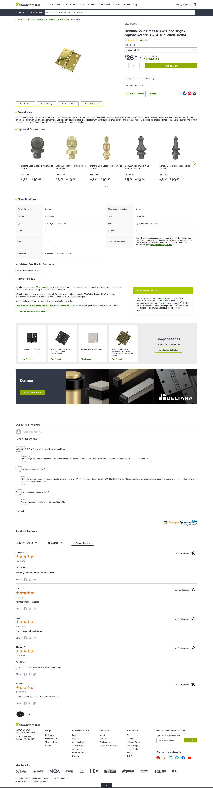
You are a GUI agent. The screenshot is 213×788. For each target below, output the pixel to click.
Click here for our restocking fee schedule (34, 305)
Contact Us (77, 749)
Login (178, 5)
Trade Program (133, 746)
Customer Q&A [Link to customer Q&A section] (68, 104)
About (102, 735)
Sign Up (186, 5)
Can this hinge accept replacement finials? (32, 492)
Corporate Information (109, 746)
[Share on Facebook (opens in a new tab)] (25, 580)
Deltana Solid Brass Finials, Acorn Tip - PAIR (71, 167)
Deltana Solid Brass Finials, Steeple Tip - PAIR (175, 167)
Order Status (78, 752)
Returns (75, 756)
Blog (129, 735)
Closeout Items (51, 742)
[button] (22, 461)
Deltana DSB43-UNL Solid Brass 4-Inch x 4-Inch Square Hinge (40, 449)
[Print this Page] (194, 93)
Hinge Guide (132, 749)
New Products (51, 739)
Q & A (129, 756)
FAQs (129, 752)
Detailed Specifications (30, 270)
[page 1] (20, 714)
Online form (161, 298)
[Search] (120, 12)
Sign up (190, 740)
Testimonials (105, 742)
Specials (48, 746)
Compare (152, 94)
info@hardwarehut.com (26, 732)
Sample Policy (78, 746)
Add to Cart (171, 65)
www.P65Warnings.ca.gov (161, 244)
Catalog (130, 739)
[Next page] (39, 714)
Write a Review (82, 543)
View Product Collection (168, 350)
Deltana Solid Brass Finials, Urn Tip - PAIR (106, 167)
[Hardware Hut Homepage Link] (28, 4)
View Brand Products (32, 392)
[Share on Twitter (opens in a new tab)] (30, 580)
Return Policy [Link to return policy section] (46, 104)
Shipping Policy (78, 742)
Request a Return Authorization (32, 311)
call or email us (67, 305)
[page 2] (29, 714)
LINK (62, 502)
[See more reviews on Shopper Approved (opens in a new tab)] (34, 580)
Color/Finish (130, 45)
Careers (103, 739)
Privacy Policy (21, 781)
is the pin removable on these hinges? (30, 469)
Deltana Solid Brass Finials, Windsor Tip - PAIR (137, 167)
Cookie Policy (33, 781)
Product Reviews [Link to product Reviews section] (91, 104)
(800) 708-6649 (36, 12)
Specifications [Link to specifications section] (25, 104)
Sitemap (42, 781)
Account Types (133, 742)
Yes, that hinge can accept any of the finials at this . (43, 502)
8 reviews (144, 40)
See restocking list (45, 287)
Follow (18, 452)
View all (21, 511)
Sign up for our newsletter (168, 736)
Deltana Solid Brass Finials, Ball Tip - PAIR (37, 167)
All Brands (49, 735)
